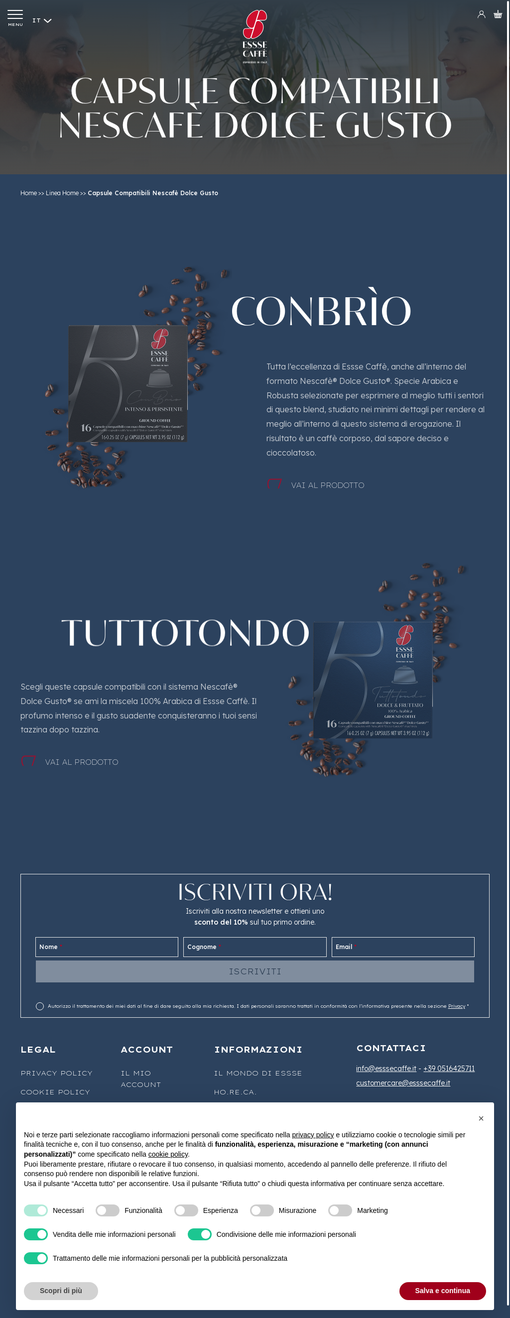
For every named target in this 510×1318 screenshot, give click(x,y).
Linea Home (62, 193)
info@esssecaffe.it (386, 1068)
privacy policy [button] (313, 1135)
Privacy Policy (56, 1073)
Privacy (456, 1006)
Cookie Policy (55, 1092)
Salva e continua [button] (442, 1291)
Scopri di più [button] (61, 1291)
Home (28, 193)
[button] (481, 1118)
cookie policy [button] (168, 1154)
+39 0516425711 (449, 1068)
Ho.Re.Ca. (235, 1092)
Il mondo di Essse (258, 1073)
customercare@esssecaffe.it (403, 1082)
